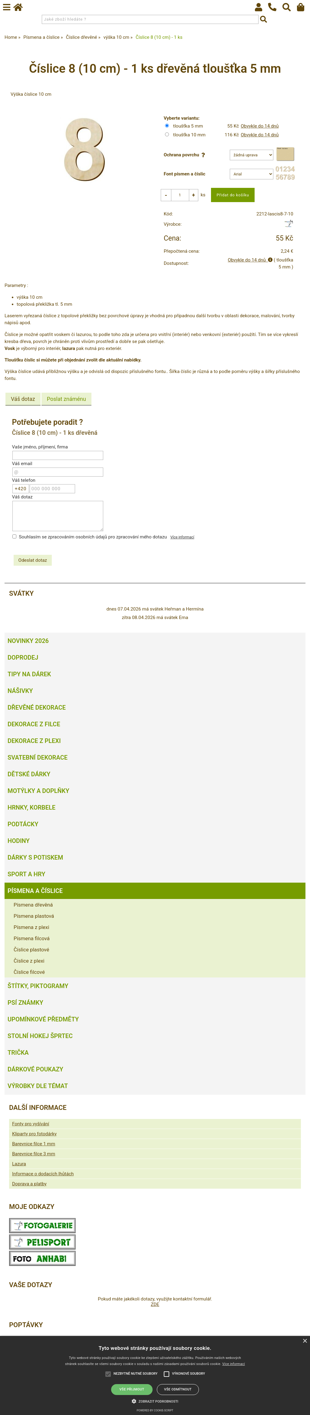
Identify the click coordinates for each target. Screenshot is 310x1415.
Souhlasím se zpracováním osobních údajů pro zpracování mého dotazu (93, 537)
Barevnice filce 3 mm (33, 1154)
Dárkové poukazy (35, 1069)
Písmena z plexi (31, 927)
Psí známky (25, 1002)
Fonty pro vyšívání (30, 1124)
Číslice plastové (31, 950)
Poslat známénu (66, 399)
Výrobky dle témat (38, 1086)
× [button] (304, 1341)
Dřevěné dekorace (37, 707)
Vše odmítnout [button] (178, 1389)
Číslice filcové (29, 972)
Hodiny (19, 840)
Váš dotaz (23, 399)
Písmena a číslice (35, 890)
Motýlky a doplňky (38, 790)
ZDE (155, 1304)
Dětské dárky (29, 774)
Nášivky (20, 690)
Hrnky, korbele (31, 807)
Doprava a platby (29, 1184)
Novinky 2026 (28, 640)
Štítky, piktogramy (38, 986)
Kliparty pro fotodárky (34, 1134)
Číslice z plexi (29, 961)
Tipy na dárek (29, 674)
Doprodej (23, 657)
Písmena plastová (34, 916)
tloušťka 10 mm (189, 135)
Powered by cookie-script (155, 1410)
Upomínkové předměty (43, 1019)
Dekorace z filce (34, 724)
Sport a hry (26, 874)
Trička (18, 1052)
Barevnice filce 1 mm (33, 1144)
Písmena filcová (32, 938)
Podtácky (23, 824)
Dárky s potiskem (35, 857)
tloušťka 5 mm (188, 126)
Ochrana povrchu (185, 155)
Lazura (19, 1164)
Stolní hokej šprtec (40, 1036)
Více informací (182, 537)
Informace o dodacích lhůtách (43, 1174)
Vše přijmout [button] (132, 1389)
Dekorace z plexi (34, 740)
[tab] (23, 399)
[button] (155, 1400)
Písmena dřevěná (33, 905)
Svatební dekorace (38, 757)
